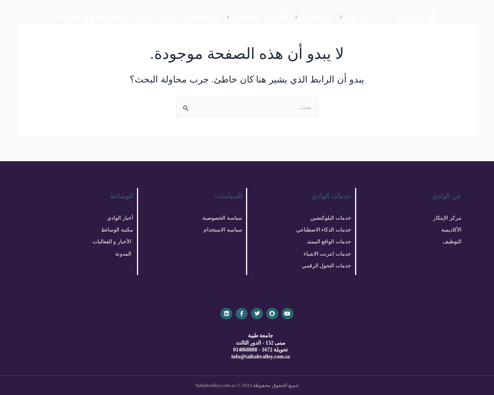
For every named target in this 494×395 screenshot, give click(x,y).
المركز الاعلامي (201, 17)
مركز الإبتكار (243, 17)
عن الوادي (354, 17)
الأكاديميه (277, 17)
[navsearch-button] (39, 17)
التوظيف (167, 17)
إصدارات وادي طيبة (106, 17)
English (69, 17)
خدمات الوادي (313, 17)
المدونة (143, 17)
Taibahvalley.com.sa (215, 385)
